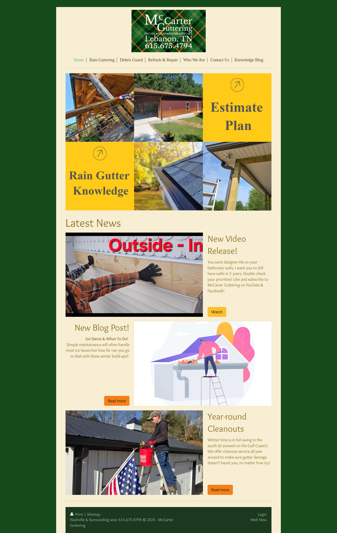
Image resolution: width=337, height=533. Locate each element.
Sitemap (93, 514)
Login (262, 514)
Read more (117, 400)
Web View (258, 519)
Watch (217, 311)
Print (77, 514)
